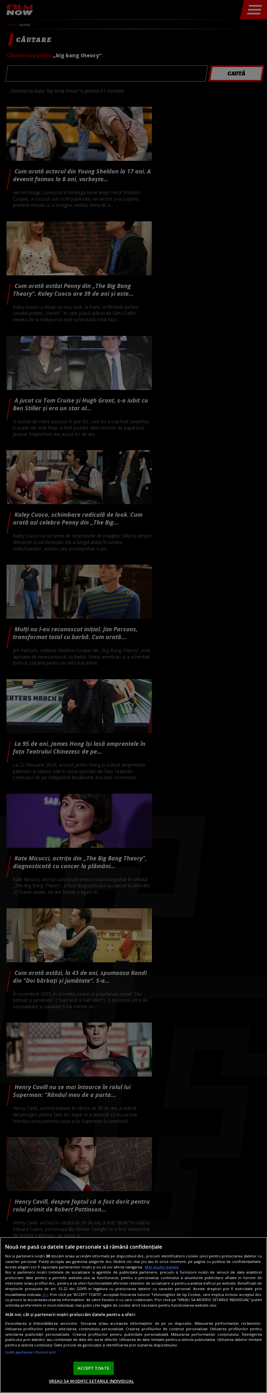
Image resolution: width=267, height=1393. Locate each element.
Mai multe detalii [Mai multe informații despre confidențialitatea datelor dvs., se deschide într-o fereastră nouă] (162, 1267)
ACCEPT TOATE (93, 1368)
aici (45, 1294)
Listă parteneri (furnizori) (30, 1352)
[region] (133, 1315)
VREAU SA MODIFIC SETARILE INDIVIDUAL (91, 1381)
